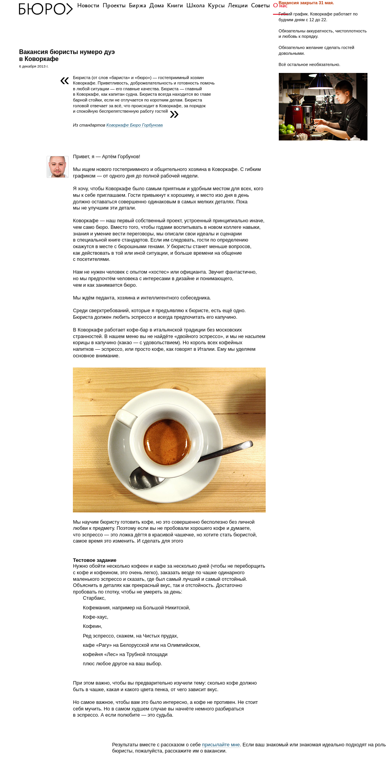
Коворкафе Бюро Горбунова (134, 125)
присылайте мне (221, 744)
